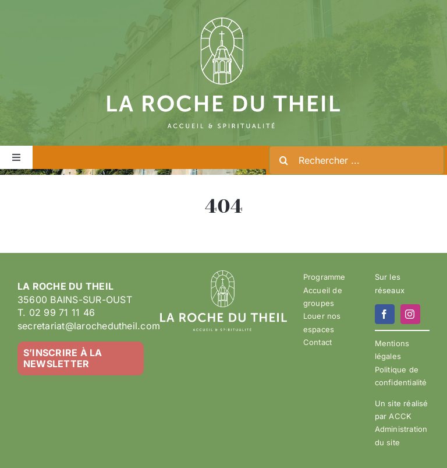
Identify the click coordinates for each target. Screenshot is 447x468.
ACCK (400, 416)
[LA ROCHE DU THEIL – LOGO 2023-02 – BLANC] (223, 22)
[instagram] (410, 314)
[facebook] (385, 314)
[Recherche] (283, 160)
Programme (324, 276)
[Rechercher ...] (356, 160)
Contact (317, 342)
